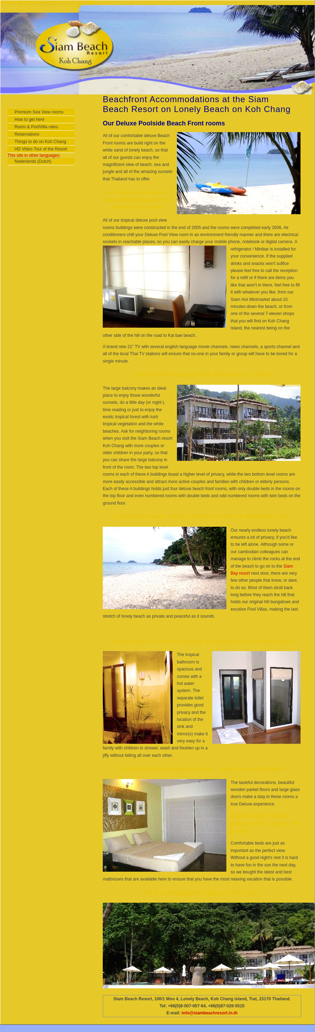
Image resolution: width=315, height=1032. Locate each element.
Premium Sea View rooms (39, 112)
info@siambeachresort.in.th (209, 1013)
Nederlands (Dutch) (32, 161)
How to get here (29, 119)
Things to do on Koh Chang (40, 141)
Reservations (26, 134)
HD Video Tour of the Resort (40, 149)
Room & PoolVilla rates (36, 126)
